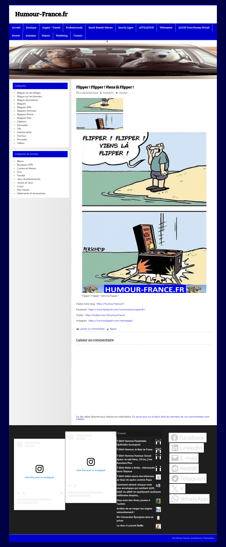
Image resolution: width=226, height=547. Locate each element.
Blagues (21, 103)
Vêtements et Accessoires (31, 193)
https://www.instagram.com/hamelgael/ (111, 320)
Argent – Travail (51, 27)
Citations (21, 121)
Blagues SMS (24, 107)
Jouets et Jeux (25, 182)
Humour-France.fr (41, 14)
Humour (123, 92)
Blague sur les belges (28, 92)
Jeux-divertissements (28, 179)
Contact (77, 35)
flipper (113, 329)
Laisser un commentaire (92, 329)
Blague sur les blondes (29, 96)
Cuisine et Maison (26, 168)
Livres (20, 186)
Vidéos (20, 143)
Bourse (16, 35)
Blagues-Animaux (26, 110)
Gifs (19, 128)
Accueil (16, 27)
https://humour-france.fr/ (110, 303)
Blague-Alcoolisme (27, 100)
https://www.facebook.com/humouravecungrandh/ (117, 309)
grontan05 (108, 92)
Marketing (61, 35)
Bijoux (20, 161)
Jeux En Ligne (125, 27)
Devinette (22, 125)
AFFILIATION (146, 27)
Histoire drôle (24, 132)
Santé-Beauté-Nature (100, 27)
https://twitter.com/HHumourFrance (105, 315)
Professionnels (74, 27)
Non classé (23, 189)
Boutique (31, 27)
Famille (21, 175)
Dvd (19, 171)
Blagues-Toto (24, 118)
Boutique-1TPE (25, 164)
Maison (46, 35)
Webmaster (166, 27)
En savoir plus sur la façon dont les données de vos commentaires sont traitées (142, 418)
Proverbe (22, 139)
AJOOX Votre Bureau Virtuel (193, 27)
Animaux (31, 35)
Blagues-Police (25, 114)
